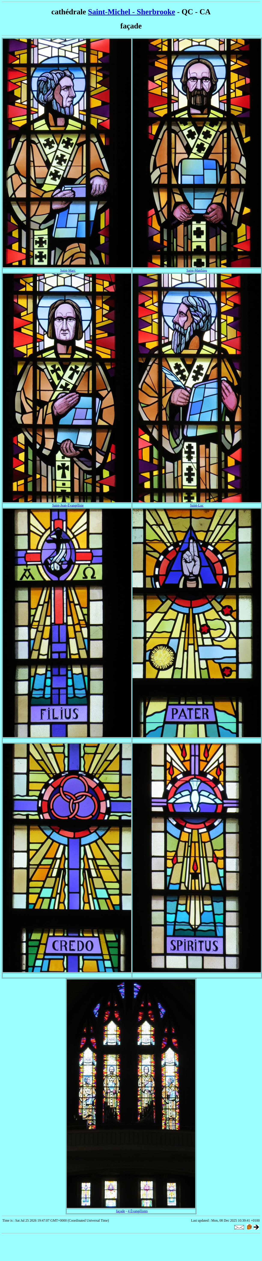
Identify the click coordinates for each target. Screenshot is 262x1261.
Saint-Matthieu (196, 270)
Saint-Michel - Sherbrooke (131, 11)
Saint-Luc (196, 505)
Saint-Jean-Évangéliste (68, 505)
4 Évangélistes (138, 1211)
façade (120, 1211)
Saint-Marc (68, 270)
